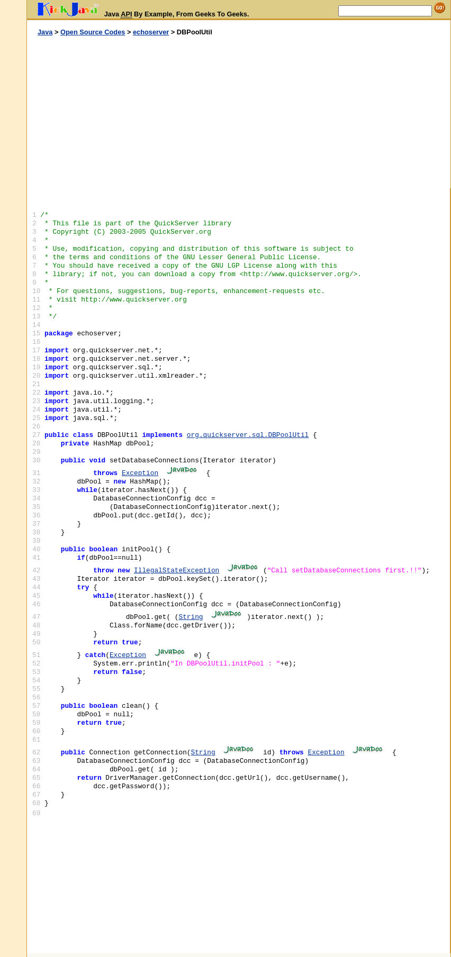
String (190, 617)
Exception (140, 473)
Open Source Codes (92, 32)
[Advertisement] (133, 113)
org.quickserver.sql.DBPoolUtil (248, 435)
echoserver (151, 32)
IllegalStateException (176, 571)
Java (45, 32)
